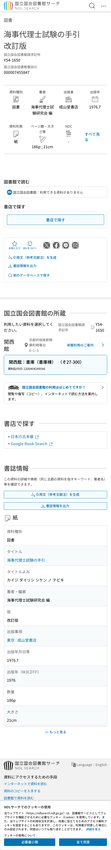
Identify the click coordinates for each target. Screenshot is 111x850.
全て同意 (83, 842)
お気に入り (14, 245)
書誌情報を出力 (22, 265)
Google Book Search (32, 443)
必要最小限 (29, 842)
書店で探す (55, 220)
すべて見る (92, 136)
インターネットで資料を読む (25, 783)
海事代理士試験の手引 (26, 560)
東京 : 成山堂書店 (21, 640)
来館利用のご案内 (86, 345)
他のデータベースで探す (29, 275)
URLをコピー (30, 245)
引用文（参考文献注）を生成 (32, 257)
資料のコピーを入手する (22, 790)
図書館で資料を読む (19, 798)
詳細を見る (93, 829)
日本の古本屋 (25, 436)
